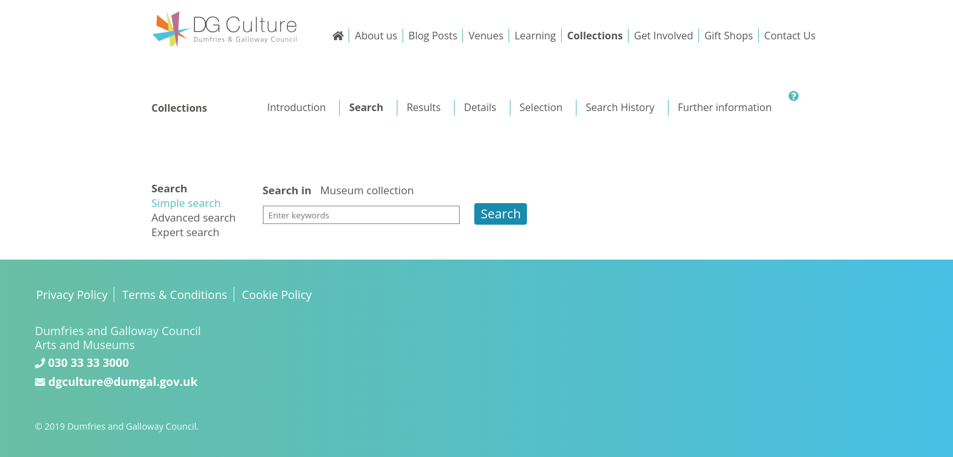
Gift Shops (728, 36)
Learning (535, 36)
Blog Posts (432, 36)
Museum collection (367, 190)
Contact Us (790, 36)
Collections (595, 36)
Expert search (186, 232)
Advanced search (194, 217)
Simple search (186, 202)
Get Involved (663, 36)
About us (376, 36)
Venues (486, 36)
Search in (287, 190)
